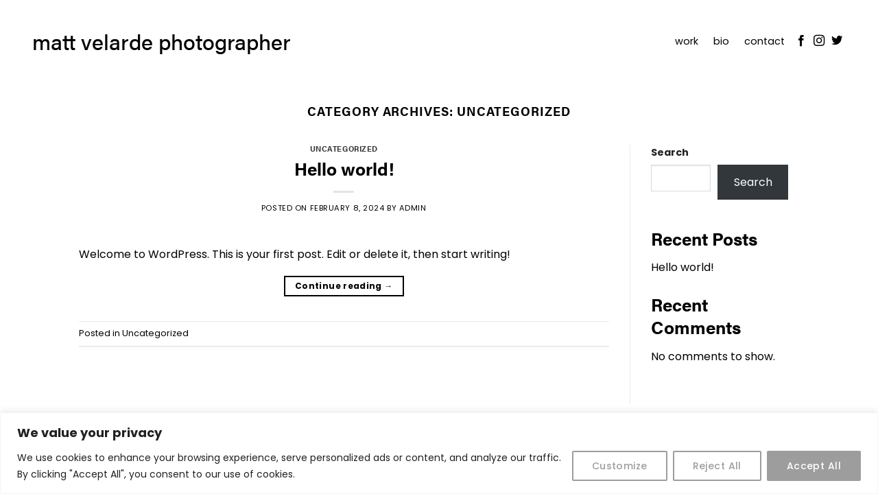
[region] (439, 453)
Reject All (717, 466)
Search (670, 152)
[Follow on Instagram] (819, 41)
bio (721, 41)
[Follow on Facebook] (801, 41)
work (686, 41)
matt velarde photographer (161, 41)
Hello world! (344, 168)
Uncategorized (344, 148)
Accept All (814, 466)
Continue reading (344, 285)
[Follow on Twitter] (836, 41)
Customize (620, 466)
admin (413, 207)
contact (764, 41)
